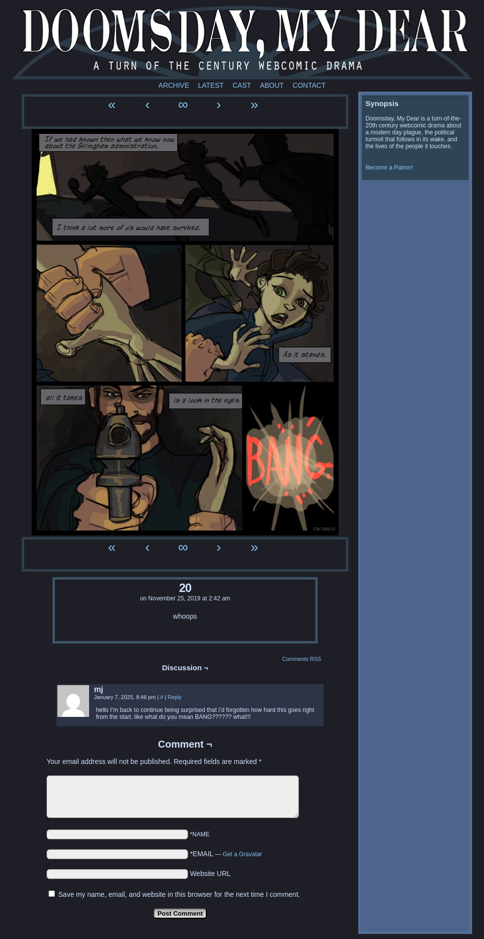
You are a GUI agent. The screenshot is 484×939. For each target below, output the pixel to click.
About (272, 85)
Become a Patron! (389, 167)
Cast (242, 85)
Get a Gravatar (242, 854)
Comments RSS (301, 659)
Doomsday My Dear (247, 42)
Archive (173, 85)
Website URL (210, 874)
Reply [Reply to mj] (175, 697)
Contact (309, 85)
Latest (211, 85)
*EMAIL (226, 854)
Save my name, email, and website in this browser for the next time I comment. (179, 894)
